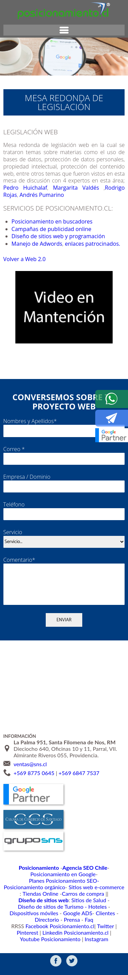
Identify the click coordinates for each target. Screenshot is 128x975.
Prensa (58, 918)
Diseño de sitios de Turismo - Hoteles (79, 904)
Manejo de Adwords (51, 243)
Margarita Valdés (76, 187)
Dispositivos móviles (24, 911)
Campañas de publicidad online (54, 229)
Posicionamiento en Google (32, 884)
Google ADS (62, 911)
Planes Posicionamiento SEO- (93, 884)
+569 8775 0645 (34, 783)
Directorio (110, 911)
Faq (73, 918)
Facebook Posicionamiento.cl (50, 925)
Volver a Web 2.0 (25, 266)
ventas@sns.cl (30, 774)
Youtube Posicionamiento (93, 931)
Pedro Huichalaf (25, 187)
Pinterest (110, 925)
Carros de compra (56, 897)
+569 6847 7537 (79, 783)
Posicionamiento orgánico (37, 891)
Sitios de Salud (21, 904)
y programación (89, 236)
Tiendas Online (19, 897)
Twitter (89, 925)
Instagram (64, 938)
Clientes (87, 911)
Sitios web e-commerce (91, 891)
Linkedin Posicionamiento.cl (34, 931)
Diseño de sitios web (39, 236)
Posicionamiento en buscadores (55, 221)
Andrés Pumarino (44, 195)
